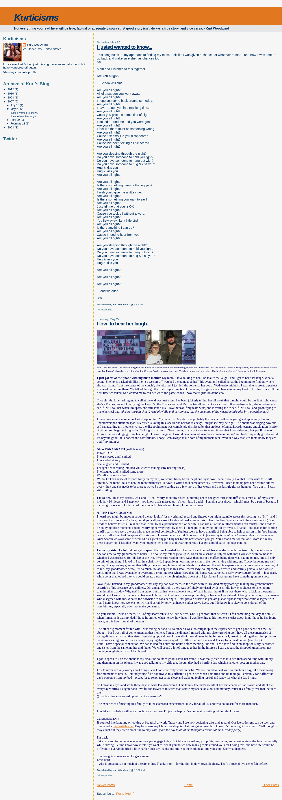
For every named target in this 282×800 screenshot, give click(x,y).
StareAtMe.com (123, 726)
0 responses (105, 309)
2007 (11, 101)
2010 (11, 93)
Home (188, 785)
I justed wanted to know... (124, 47)
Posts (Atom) (125, 793)
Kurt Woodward (37, 44)
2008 (11, 97)
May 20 (15, 109)
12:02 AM (139, 770)
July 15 (15, 105)
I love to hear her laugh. (122, 324)
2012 (11, 89)
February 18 (18, 123)
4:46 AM (138, 304)
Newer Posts (106, 785)
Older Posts (270, 785)
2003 (11, 127)
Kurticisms (36, 17)
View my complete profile (19, 72)
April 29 (15, 119)
